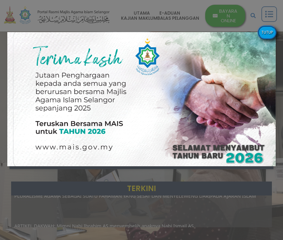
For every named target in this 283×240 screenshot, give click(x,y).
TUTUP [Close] (267, 32)
